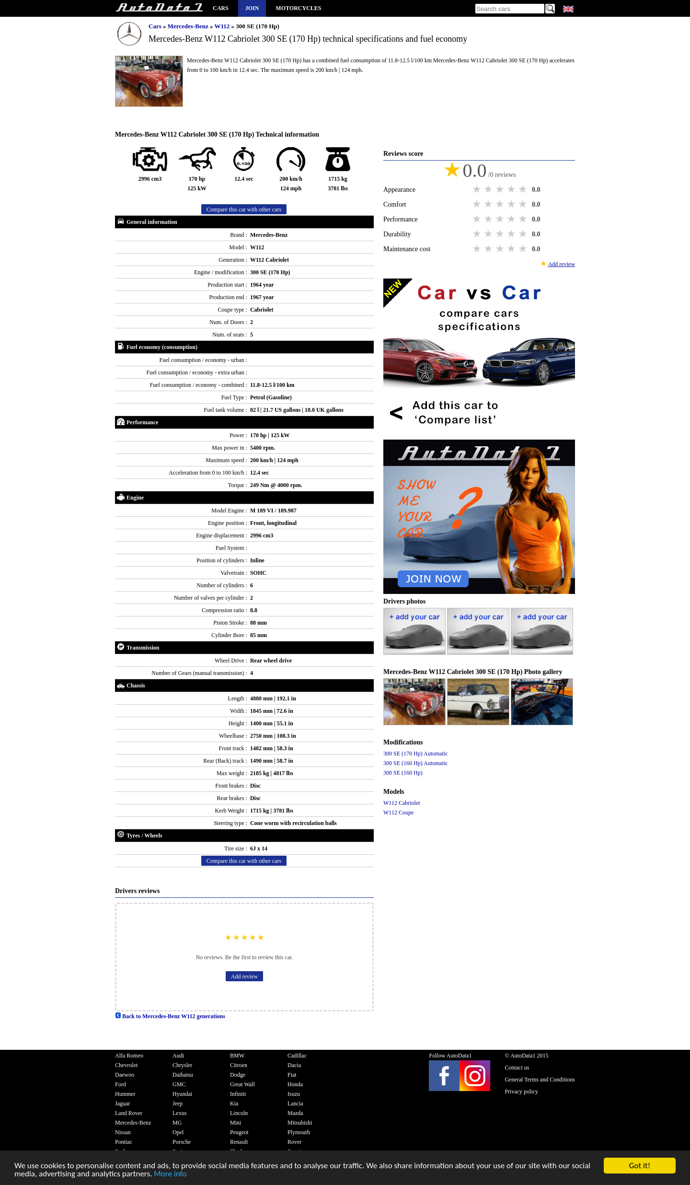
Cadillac (297, 1055)
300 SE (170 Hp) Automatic (415, 753)
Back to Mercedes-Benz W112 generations (170, 1016)
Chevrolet (126, 1065)
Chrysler (182, 1065)
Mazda (295, 1113)
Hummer (125, 1094)
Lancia (295, 1103)
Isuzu (294, 1094)
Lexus (179, 1113)
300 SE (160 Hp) (403, 772)
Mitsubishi (300, 1122)
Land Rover (128, 1113)
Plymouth (299, 1132)
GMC (178, 1084)
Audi (178, 1055)
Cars (221, 8)
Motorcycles (298, 8)
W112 (222, 26)
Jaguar (122, 1103)
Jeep (177, 1103)
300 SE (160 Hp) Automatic (415, 763)
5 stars (523, 189)
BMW (237, 1055)
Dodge (237, 1074)
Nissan (123, 1132)
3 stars (500, 189)
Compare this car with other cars (244, 209)
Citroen (238, 1065)
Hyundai (182, 1094)
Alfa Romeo (129, 1055)
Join (252, 8)
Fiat (292, 1074)
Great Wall (242, 1084)
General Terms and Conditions (540, 1079)
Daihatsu (182, 1074)
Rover (294, 1142)
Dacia (294, 1065)
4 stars (512, 189)
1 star (477, 189)
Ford (120, 1084)
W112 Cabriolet (401, 803)
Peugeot (239, 1132)
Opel (178, 1132)
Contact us (517, 1067)
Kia (234, 1103)
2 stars (489, 189)
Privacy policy (521, 1091)
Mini (235, 1122)
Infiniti (238, 1094)
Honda (295, 1084)
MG (177, 1122)
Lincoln (239, 1113)
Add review (244, 976)
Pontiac (123, 1142)
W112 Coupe (398, 812)
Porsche (181, 1142)
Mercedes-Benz (189, 26)
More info (170, 1176)
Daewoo (124, 1074)
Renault (239, 1142)
